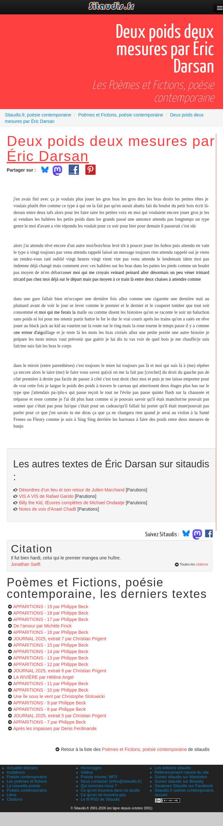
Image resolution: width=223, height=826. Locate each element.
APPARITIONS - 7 (49, 722)
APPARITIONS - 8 (49, 709)
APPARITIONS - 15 (50, 645)
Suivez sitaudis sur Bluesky (179, 781)
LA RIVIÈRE (43, 677)
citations (202, 564)
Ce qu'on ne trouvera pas (103, 795)
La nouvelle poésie (23, 786)
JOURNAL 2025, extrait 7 (59, 638)
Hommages (91, 768)
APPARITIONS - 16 (50, 632)
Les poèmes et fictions (27, 781)
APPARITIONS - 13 (50, 657)
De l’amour (42, 625)
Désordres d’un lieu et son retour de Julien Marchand (71, 489)
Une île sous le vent (59, 696)
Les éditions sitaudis (173, 768)
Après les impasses (55, 728)
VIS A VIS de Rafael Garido (46, 496)
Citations (14, 799)
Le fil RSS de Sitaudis (100, 799)
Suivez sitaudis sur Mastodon (181, 777)
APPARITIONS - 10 (50, 690)
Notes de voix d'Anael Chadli (47, 509)
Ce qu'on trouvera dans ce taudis (110, 790)
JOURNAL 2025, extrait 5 (59, 715)
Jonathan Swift (25, 564)
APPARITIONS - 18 (50, 613)
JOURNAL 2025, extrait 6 (59, 670)
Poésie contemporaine (27, 777)
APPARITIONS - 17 (50, 619)
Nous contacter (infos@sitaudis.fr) (111, 781)
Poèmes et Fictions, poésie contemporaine (144, 749)
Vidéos (87, 772)
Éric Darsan (48, 156)
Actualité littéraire (22, 768)
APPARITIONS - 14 (50, 651)
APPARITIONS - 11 (50, 683)
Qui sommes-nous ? (99, 786)
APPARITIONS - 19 (50, 606)
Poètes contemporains (27, 790)
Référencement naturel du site (182, 772)
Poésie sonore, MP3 (99, 777)
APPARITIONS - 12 (50, 664)
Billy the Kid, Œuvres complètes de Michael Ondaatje (71, 502)
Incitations (16, 772)
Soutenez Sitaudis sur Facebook (184, 786)
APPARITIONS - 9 (49, 702)
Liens (11, 795)
